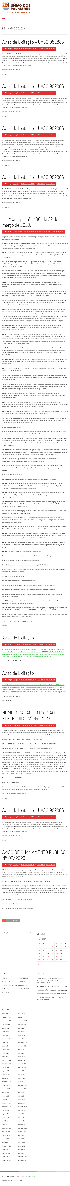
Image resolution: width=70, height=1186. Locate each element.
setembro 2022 (22, 1089)
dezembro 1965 (22, 1157)
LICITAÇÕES (41, 48)
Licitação (15, 48)
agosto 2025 (6, 1028)
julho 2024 (21, 1049)
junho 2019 (21, 1153)
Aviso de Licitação (18, 638)
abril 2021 (5, 1121)
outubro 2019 (6, 1153)
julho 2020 (21, 1135)
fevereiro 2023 (6, 1082)
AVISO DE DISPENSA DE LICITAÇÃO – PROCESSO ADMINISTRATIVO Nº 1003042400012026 (50, 980)
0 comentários (50, 48)
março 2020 (21, 1142)
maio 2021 (21, 1117)
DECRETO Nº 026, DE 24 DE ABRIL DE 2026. (52, 994)
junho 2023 (5, 1074)
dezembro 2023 (6, 1064)
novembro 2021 (22, 1106)
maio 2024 (21, 1053)
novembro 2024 (22, 1042)
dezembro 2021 (6, 1106)
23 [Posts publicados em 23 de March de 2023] (56, 956)
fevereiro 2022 (6, 1103)
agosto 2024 (6, 1049)
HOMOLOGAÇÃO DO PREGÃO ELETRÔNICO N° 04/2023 (28, 715)
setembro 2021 (22, 1110)
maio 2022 (21, 1096)
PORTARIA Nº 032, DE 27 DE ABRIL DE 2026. (52, 986)
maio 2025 (21, 1032)
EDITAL (4, 981)
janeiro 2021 (21, 1124)
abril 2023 (5, 1078)
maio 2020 (21, 1139)
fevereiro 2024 (6, 1060)
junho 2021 (5, 1117)
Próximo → (15, 920)
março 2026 (21, 1014)
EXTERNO (21, 981)
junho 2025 (5, 1032)
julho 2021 (21, 1114)
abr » (43, 965)
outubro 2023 (6, 1067)
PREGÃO (5, 992)
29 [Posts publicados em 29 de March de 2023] (52, 960)
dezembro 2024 (6, 1042)
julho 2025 (21, 1028)
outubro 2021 (6, 1110)
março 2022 (21, 1099)
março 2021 (21, 1121)
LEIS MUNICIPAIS (48, 231)
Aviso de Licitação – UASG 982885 (33, 42)
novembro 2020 (22, 1128)
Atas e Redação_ (18, 231)
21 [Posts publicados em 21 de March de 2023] (48, 956)
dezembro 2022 (6, 1085)
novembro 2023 (22, 1064)
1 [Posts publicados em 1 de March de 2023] (52, 947)
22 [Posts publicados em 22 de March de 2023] (52, 956)
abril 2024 (5, 1056)
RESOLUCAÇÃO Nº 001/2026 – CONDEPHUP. (52, 990)
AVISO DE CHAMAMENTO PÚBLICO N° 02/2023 (34, 855)
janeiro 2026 (21, 1017)
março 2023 (21, 1078)
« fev (38, 965)
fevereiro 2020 (6, 1146)
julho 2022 (21, 1092)
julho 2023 (21, 1071)
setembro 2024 (22, 1046)
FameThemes (32, 1176)
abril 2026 (5, 1014)
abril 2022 (5, 1099)
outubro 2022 (6, 1089)
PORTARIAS (21, 989)
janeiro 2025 (21, 1039)
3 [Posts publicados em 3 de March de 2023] (61, 947)
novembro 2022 (22, 1085)
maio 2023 (21, 1074)
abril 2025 (5, 1035)
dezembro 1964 (6, 1160)
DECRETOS (21, 978)
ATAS (4, 978)
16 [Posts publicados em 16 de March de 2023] (56, 953)
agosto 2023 (6, 1071)
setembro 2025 (22, 1024)
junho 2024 (5, 1053)
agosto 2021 (6, 1114)
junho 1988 (5, 1157)
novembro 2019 (22, 1149)
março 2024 (21, 1056)
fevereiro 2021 (6, 1124)
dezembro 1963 (22, 1160)
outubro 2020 (6, 1132)
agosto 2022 (6, 1092)
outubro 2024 (6, 1046)
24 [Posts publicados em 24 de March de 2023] (61, 956)
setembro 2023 (22, 1067)
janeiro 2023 (21, 1082)
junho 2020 (5, 1139)
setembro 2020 (22, 1132)
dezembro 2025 (6, 1021)
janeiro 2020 (21, 1146)
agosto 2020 (6, 1135)
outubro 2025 (6, 1024)
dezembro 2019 (6, 1149)
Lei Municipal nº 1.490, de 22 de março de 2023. (30, 222)
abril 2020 (5, 1142)
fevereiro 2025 (6, 1039)
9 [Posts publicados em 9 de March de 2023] (56, 950)
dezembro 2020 (6, 1128)
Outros (4, 989)
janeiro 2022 (21, 1103)
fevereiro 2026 (6, 1017)
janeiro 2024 (21, 1060)
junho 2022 (5, 1096)
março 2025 (21, 1035)
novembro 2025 (22, 1021)
